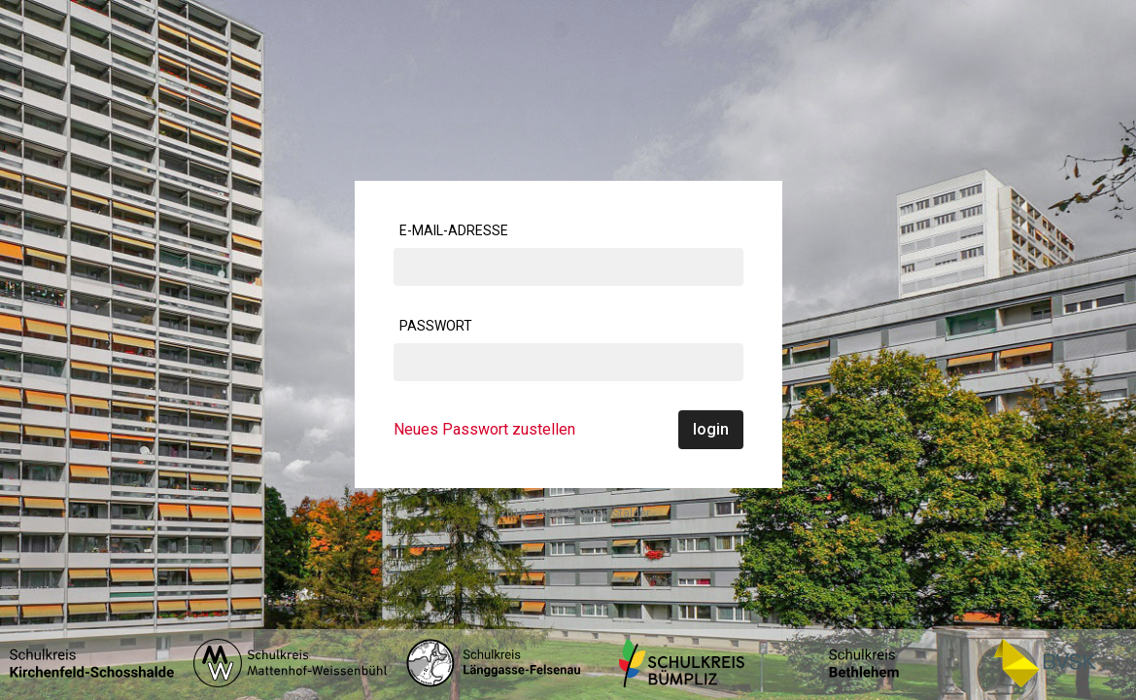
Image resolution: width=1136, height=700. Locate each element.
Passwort (435, 325)
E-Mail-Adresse (453, 230)
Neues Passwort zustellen (484, 430)
